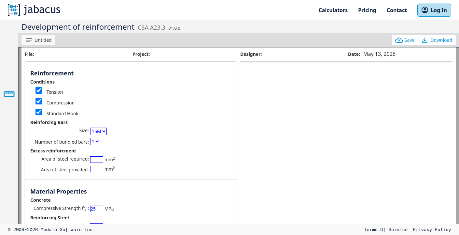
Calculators (333, 10)
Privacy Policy (432, 229)
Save (405, 40)
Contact (397, 10)
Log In (434, 10)
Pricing (367, 10)
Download (436, 40)
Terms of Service (386, 229)
